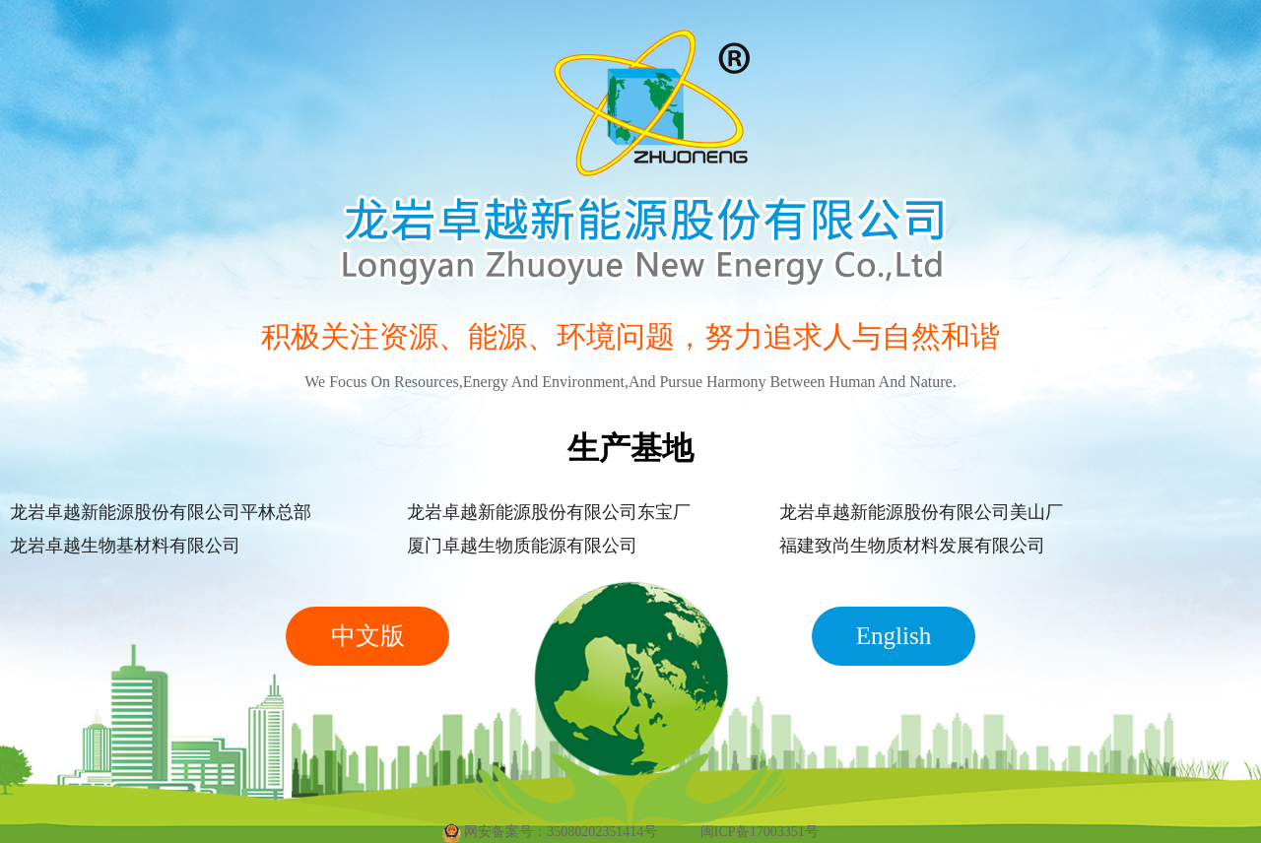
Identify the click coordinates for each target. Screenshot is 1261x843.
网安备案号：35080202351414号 (549, 833)
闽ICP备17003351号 (759, 831)
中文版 (368, 635)
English (893, 635)
